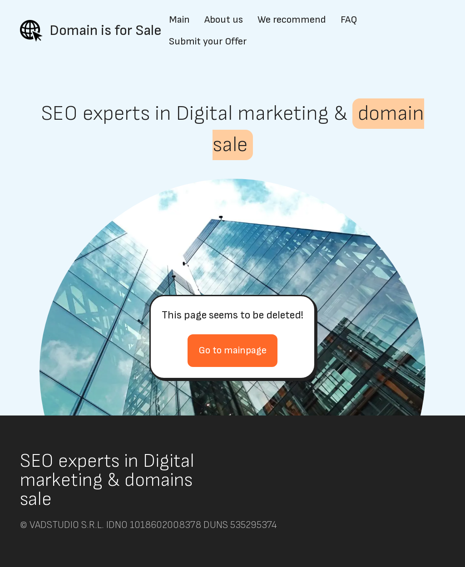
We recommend (291, 20)
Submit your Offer (208, 41)
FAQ (349, 20)
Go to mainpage (232, 350)
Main (179, 20)
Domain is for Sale (105, 30)
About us (223, 20)
